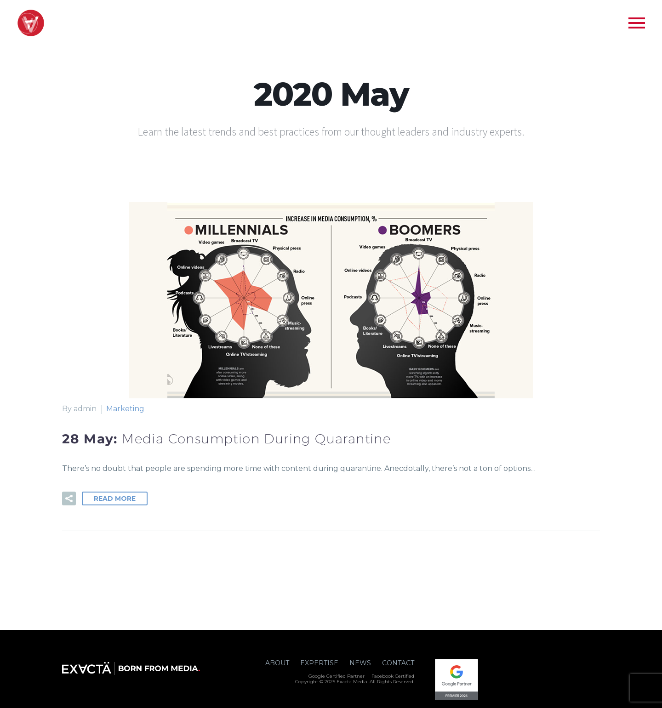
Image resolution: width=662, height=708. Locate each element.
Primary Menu (636, 22)
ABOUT (277, 663)
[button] (69, 498)
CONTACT (398, 663)
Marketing (125, 408)
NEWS (360, 663)
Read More (115, 498)
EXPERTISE (319, 663)
